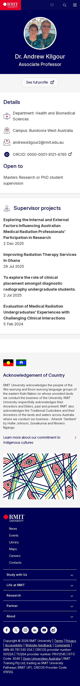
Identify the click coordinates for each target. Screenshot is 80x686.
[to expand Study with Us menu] (72, 574)
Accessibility (14, 645)
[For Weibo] (53, 630)
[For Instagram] (25, 630)
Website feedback (38, 645)
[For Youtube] (44, 630)
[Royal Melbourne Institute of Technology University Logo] (10, 5)
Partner (12, 606)
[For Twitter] (16, 630)
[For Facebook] (6, 630)
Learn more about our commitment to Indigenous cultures (40, 440)
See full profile (37, 82)
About (11, 616)
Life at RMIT (16, 585)
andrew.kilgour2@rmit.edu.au (38, 142)
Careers (14, 556)
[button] (65, 5)
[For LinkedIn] (34, 630)
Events (14, 535)
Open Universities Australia (42, 658)
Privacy (71, 641)
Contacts (15, 562)
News (13, 528)
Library (14, 542)
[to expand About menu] (72, 616)
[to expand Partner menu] (72, 605)
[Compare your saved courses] (54, 5)
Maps (13, 549)
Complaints (62, 645)
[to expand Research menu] (72, 595)
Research (14, 595)
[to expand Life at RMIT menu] (72, 585)
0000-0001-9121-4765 (47, 154)
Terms (58, 641)
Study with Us (17, 574)
